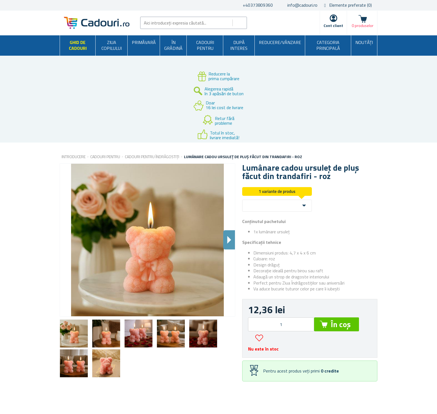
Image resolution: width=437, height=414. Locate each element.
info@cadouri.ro (302, 5)
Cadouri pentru (205, 45)
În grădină (173, 45)
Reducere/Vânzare (280, 42)
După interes (238, 45)
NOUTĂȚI (364, 42)
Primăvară (144, 42)
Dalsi (229, 239)
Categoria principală (328, 45)
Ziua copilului (111, 45)
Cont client (333, 25)
